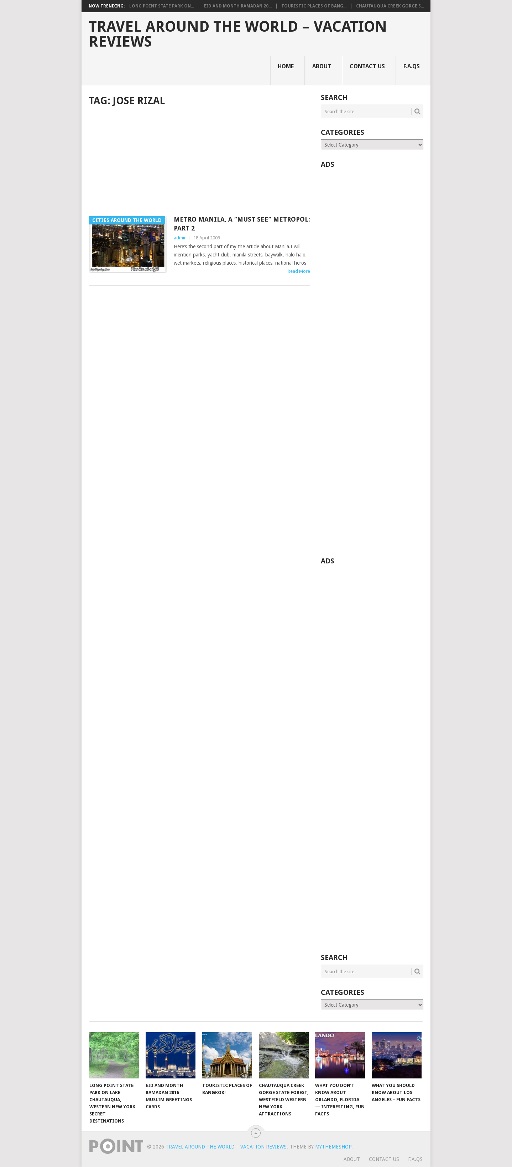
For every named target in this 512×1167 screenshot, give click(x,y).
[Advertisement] (199, 162)
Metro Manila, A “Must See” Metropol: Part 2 (242, 224)
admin (180, 237)
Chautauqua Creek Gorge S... (390, 6)
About (321, 66)
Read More (299, 271)
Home (286, 66)
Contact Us (367, 66)
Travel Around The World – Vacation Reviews (238, 34)
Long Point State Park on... (161, 6)
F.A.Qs (411, 66)
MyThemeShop (333, 1147)
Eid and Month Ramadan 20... (238, 6)
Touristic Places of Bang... (313, 6)
